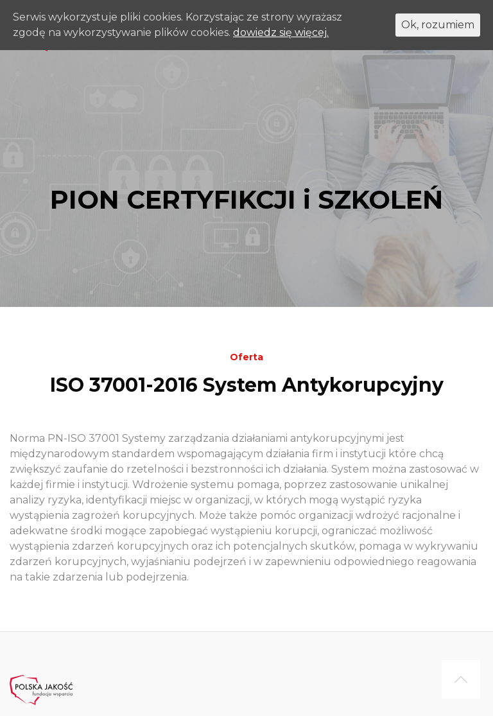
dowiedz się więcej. (281, 32)
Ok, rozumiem (437, 25)
